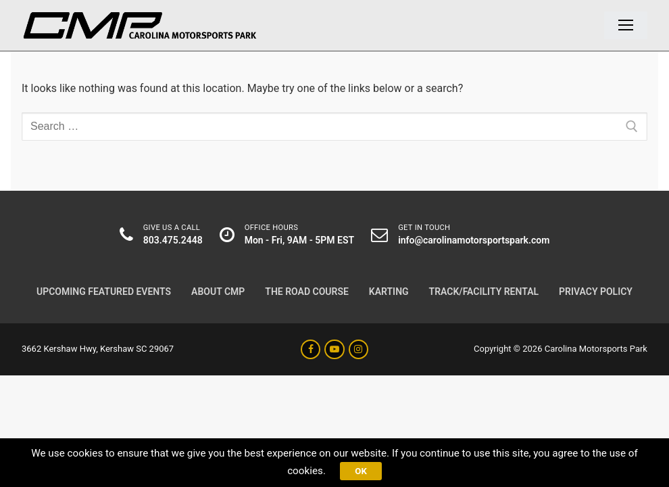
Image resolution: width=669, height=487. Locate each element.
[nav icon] (625, 25)
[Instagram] (358, 349)
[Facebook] (310, 349)
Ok (362, 469)
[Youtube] (334, 349)
